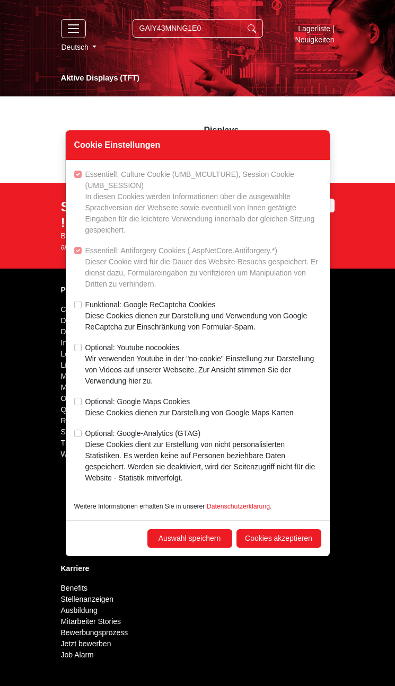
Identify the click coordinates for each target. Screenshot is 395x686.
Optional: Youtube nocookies (203, 365)
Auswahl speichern (190, 538)
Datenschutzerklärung (238, 506)
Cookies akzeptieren (278, 538)
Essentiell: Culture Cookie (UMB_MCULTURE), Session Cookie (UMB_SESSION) (203, 203)
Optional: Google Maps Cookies (189, 407)
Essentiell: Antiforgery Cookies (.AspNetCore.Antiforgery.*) (203, 268)
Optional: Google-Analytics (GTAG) (203, 456)
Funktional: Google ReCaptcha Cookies (203, 316)
